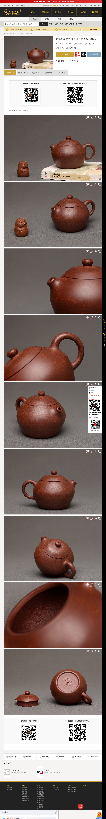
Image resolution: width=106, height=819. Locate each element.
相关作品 (61, 73)
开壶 (95, 5)
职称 (99, 5)
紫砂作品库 (25, 800)
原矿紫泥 (91, 44)
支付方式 (55, 787)
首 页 (33, 12)
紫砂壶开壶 (40, 798)
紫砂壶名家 (25, 797)
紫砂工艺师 (25, 798)
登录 (29, 5)
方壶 (61, 24)
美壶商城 (45, 12)
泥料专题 (40, 789)
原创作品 (24, 787)
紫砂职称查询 (41, 800)
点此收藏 (95, 54)
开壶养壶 (48, 73)
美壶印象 (24, 795)
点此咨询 (64, 54)
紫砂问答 (40, 808)
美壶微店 (47, 770)
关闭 (100, 388)
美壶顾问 (104, 327)
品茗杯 (71, 24)
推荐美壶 (58, 12)
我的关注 (104, 319)
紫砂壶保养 (40, 797)
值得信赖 (78, 757)
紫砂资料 (40, 787)
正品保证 (94, 757)
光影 (86, 5)
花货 (66, 24)
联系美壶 (9, 789)
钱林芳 (80, 44)
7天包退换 (62, 757)
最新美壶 (24, 791)
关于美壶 (9, 787)
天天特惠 (83, 12)
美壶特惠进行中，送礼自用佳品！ (68, 61)
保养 (91, 5)
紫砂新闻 (40, 795)
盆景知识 (40, 806)
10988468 (93, 29)
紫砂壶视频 (40, 793)
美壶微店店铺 (72, 791)
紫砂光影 (24, 793)
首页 (5, 34)
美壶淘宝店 (15, 770)
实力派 (62, 5)
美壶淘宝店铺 (72, 789)
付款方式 (35, 73)
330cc (70, 44)
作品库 (81, 5)
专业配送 (29, 757)
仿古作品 (24, 789)
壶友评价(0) (23, 73)
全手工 (67, 5)
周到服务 (12, 757)
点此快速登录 (72, 48)
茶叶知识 (40, 802)
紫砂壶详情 (10, 73)
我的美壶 (95, 12)
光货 (56, 24)
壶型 (72, 5)
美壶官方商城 (72, 787)
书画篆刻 (40, 804)
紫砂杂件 (79, 24)
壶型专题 (40, 791)
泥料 (76, 5)
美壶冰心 (93, 390)
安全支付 (45, 757)
